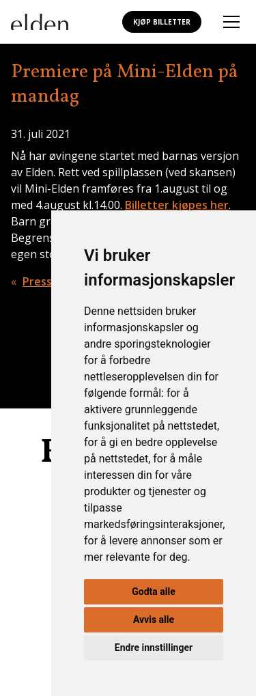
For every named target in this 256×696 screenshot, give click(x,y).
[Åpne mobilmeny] (231, 22)
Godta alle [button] (153, 591)
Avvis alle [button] (153, 619)
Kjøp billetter (161, 22)
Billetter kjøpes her (177, 204)
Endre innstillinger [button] (154, 647)
